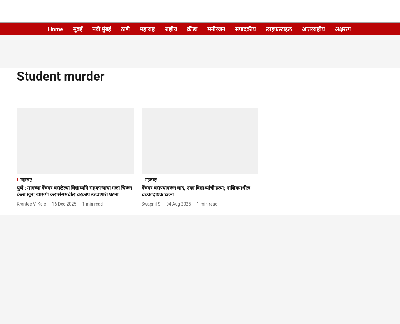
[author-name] (32, 204)
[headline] (75, 191)
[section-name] (75, 179)
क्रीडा (192, 29)
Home (55, 29)
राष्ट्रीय (171, 29)
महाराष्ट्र (147, 29)
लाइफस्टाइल (279, 29)
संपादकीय (245, 29)
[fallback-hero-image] (75, 141)
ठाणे (125, 29)
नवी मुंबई (101, 29)
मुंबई (77, 29)
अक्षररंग (343, 29)
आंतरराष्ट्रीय (313, 29)
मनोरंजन (216, 29)
